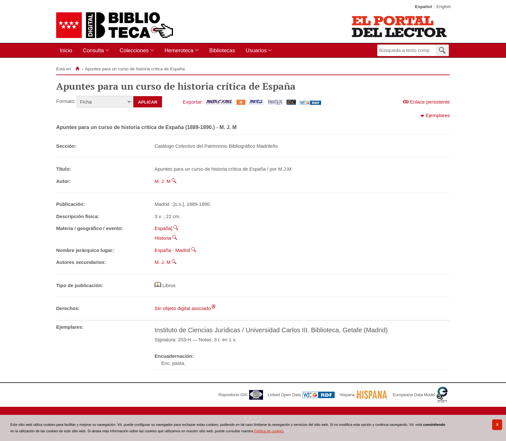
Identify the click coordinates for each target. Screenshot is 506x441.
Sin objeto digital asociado (183, 308)
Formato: (66, 101)
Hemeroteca (179, 50)
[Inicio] (77, 68)
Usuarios (256, 50)
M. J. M (162, 181)
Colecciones (134, 50)
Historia (163, 238)
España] (163, 228)
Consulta (93, 50)
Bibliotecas (222, 50)
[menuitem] (67, 50)
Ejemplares (438, 115)
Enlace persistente (430, 102)
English (444, 6)
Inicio (66, 50)
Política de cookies (269, 431)
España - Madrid (172, 250)
